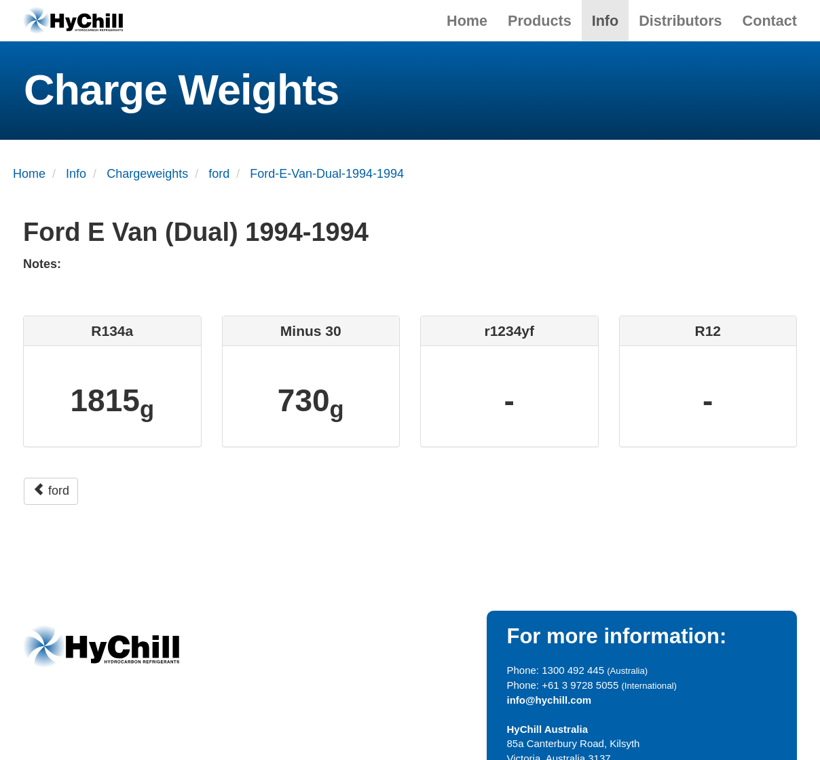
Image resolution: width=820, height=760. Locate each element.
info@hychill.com (549, 700)
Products (540, 20)
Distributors (680, 20)
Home (467, 20)
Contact (770, 20)
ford (51, 490)
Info (605, 20)
